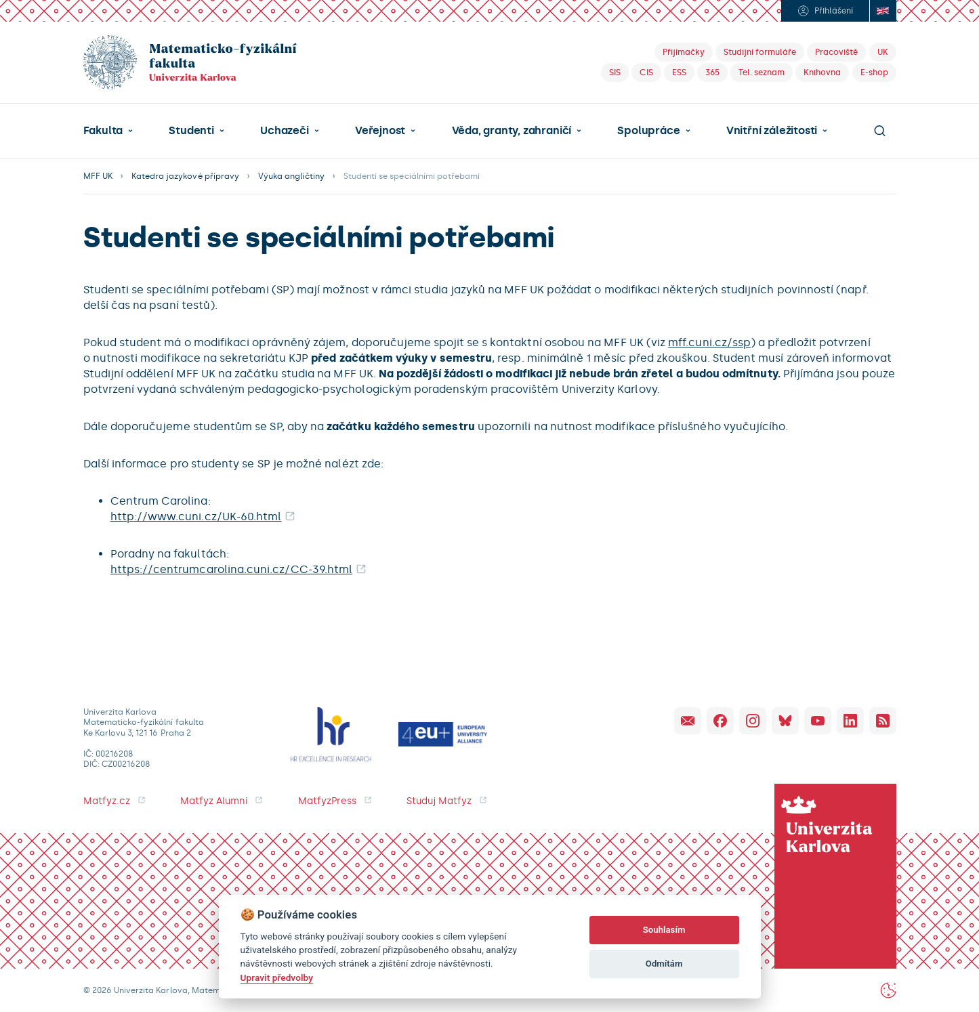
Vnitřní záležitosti (771, 130)
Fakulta (103, 130)
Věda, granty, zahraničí (512, 130)
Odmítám (664, 963)
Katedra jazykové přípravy (185, 176)
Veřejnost (380, 130)
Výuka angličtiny (291, 176)
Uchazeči (284, 130)
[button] (108, 131)
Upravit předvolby (277, 977)
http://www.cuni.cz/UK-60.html (196, 516)
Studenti (191, 130)
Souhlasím (664, 930)
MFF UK (97, 176)
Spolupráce (648, 130)
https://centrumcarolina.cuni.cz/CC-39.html (231, 569)
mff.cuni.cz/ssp (709, 342)
